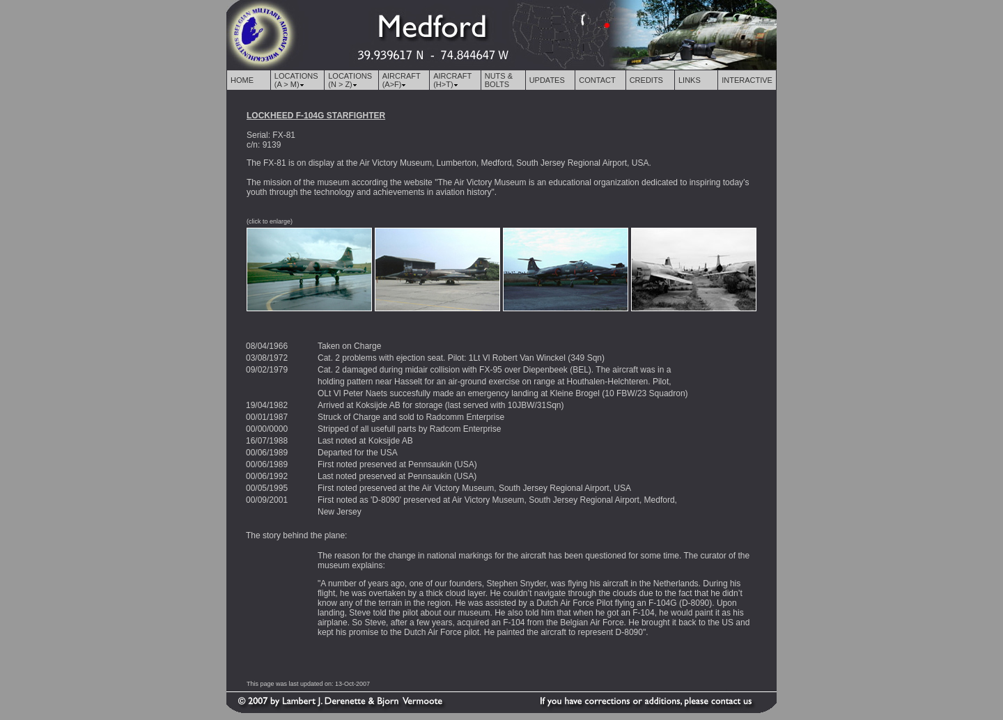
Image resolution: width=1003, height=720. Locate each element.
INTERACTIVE (747, 80)
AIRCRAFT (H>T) (452, 80)
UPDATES (547, 80)
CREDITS (646, 80)
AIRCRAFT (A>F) (401, 80)
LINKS (689, 80)
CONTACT (597, 80)
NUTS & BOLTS (499, 80)
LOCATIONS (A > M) (296, 80)
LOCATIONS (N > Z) (350, 80)
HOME (242, 80)
